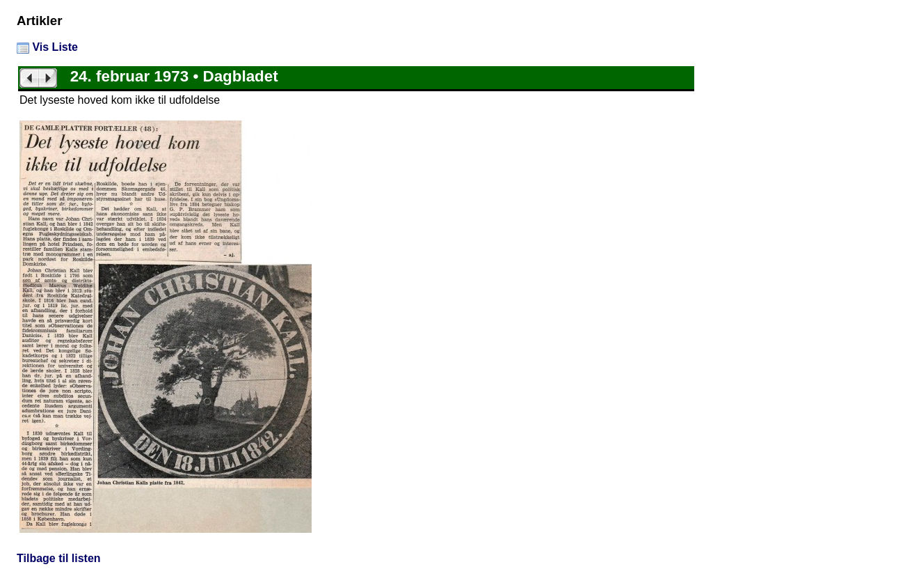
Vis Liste (47, 47)
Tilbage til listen (59, 558)
